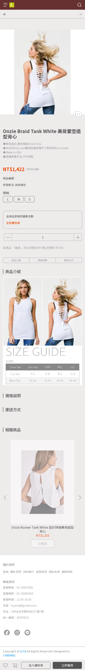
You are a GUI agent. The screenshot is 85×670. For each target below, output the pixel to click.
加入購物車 (36, 665)
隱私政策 (54, 572)
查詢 (5, 572)
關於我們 (15, 572)
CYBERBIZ (9, 655)
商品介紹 (16, 260)
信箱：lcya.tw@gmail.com (20, 605)
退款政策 (41, 572)
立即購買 (67, 665)
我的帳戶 (28, 572)
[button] (79, 497)
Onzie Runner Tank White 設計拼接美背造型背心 (42, 529)
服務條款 (67, 572)
